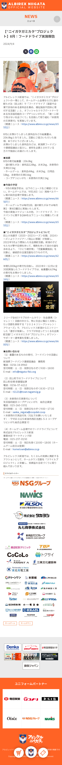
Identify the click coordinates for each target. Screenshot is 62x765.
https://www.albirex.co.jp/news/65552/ (31, 125)
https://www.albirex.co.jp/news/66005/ (31, 343)
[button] (31, 752)
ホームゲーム (10, 623)
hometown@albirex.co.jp (26, 449)
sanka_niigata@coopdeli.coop (29, 412)
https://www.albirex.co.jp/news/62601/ (31, 257)
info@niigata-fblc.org (24, 372)
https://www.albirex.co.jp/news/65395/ (31, 277)
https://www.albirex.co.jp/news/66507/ (31, 200)
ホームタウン (26, 623)
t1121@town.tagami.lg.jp (27, 392)
